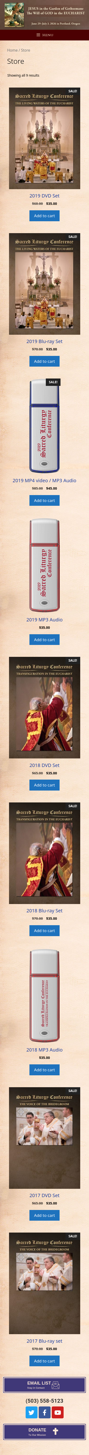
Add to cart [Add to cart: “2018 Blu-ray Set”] (44, 930)
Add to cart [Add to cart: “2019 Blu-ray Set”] (44, 361)
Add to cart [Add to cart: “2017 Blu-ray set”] (44, 1361)
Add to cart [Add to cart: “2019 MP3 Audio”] (44, 639)
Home (12, 50)
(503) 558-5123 (44, 1401)
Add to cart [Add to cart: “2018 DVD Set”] (44, 785)
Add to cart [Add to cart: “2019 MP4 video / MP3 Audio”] (44, 500)
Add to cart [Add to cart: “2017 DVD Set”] (44, 1215)
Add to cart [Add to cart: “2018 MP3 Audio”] (44, 1069)
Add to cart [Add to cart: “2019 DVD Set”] (44, 215)
